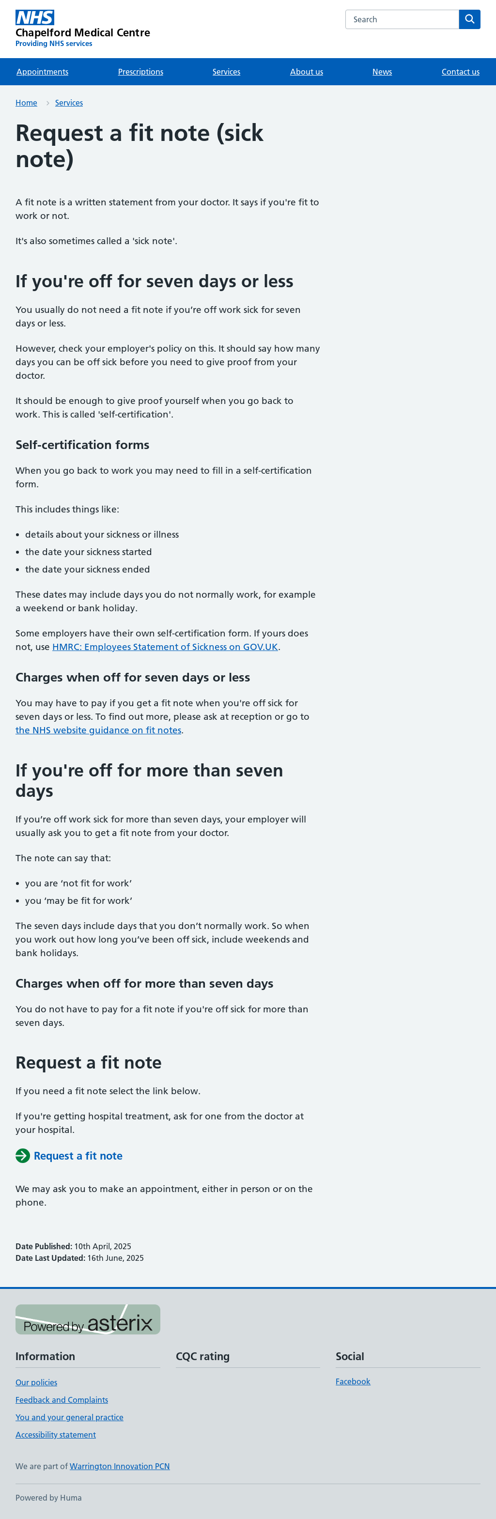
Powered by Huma (49, 1498)
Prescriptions (140, 72)
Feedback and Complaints (62, 1400)
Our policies (36, 1382)
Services (226, 72)
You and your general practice (70, 1417)
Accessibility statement (56, 1435)
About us (306, 72)
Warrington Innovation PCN (120, 1466)
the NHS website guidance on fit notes (98, 730)
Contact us (461, 72)
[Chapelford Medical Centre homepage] (83, 29)
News (382, 72)
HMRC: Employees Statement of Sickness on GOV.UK (165, 646)
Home (26, 103)
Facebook (353, 1381)
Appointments (42, 72)
